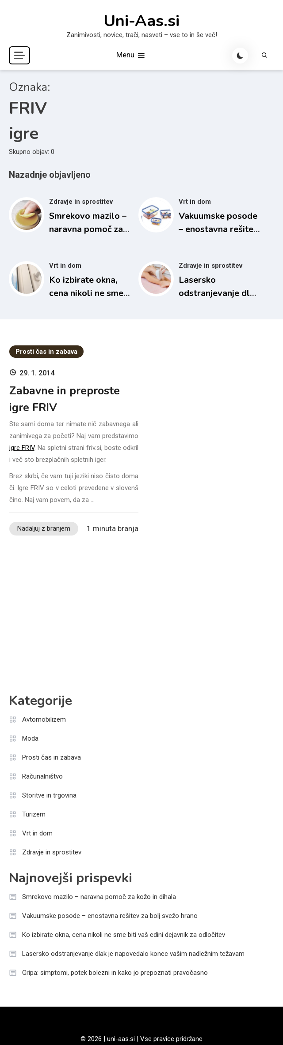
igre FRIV (21, 448)
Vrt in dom (195, 202)
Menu (131, 55)
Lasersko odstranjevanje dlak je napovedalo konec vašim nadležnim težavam (133, 954)
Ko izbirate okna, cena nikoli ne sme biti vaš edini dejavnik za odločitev (123, 935)
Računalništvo (42, 776)
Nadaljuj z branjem (43, 528)
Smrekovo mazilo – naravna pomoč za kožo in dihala (87, 229)
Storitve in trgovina (49, 795)
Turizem (34, 814)
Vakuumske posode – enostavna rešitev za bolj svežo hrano (218, 229)
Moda (30, 738)
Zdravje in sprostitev (81, 202)
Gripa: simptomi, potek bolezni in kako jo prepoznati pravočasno (115, 973)
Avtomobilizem (44, 719)
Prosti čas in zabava (46, 352)
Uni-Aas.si (141, 21)
